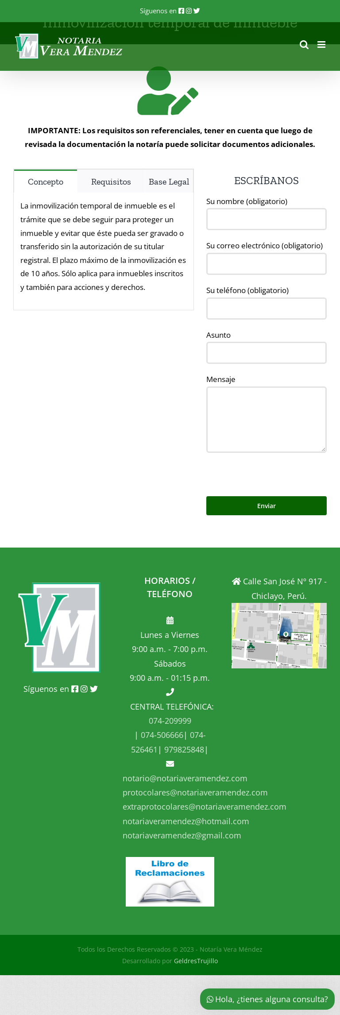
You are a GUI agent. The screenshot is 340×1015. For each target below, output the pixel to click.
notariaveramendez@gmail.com (182, 835)
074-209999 (170, 720)
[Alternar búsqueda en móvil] (304, 44)
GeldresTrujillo (196, 961)
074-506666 (161, 734)
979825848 (183, 749)
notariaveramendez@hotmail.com (186, 821)
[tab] (45, 181)
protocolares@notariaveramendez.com (195, 792)
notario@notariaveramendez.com (185, 778)
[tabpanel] (103, 251)
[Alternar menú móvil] (322, 44)
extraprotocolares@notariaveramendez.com (204, 806)
